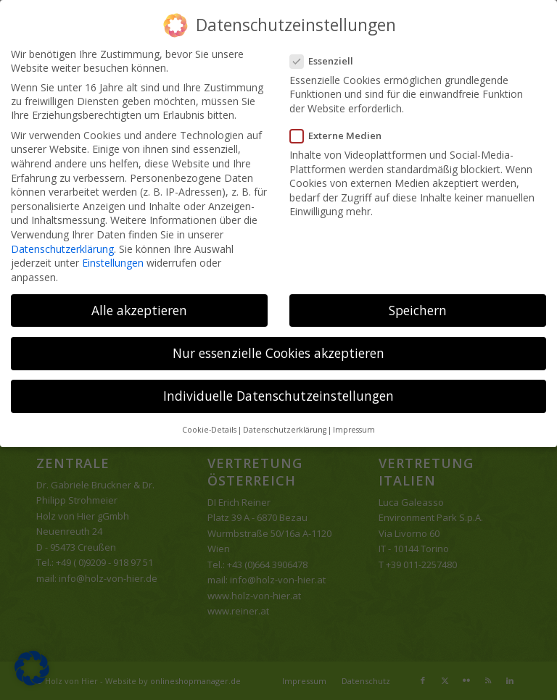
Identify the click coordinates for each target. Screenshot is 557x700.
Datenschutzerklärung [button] (284, 430)
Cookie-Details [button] (209, 430)
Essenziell (326, 60)
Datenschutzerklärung (62, 249)
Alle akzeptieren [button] (139, 310)
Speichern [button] (418, 310)
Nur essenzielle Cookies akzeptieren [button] (278, 353)
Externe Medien (340, 135)
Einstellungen (113, 263)
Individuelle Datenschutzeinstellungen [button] (278, 395)
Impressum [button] (354, 430)
